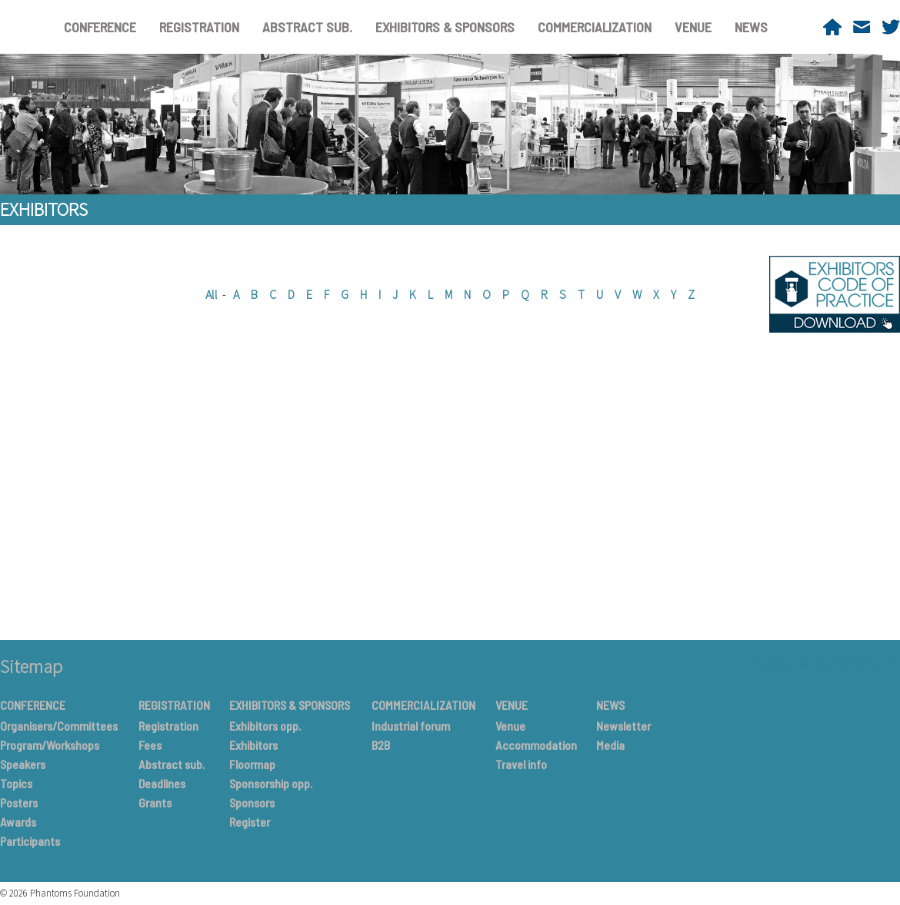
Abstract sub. (171, 764)
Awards (18, 821)
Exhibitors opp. (265, 725)
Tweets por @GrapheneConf (828, 663)
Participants (30, 841)
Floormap (252, 764)
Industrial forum (411, 725)
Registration (168, 725)
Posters (19, 802)
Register (249, 821)
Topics (16, 783)
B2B (381, 745)
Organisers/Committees (59, 725)
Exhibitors (253, 745)
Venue (510, 725)
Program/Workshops (49, 745)
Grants (155, 802)
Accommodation (536, 745)
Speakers (22, 764)
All (211, 294)
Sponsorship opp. (270, 783)
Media (610, 745)
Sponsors (252, 802)
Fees (150, 745)
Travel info (521, 764)
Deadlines (161, 783)
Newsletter (623, 725)
